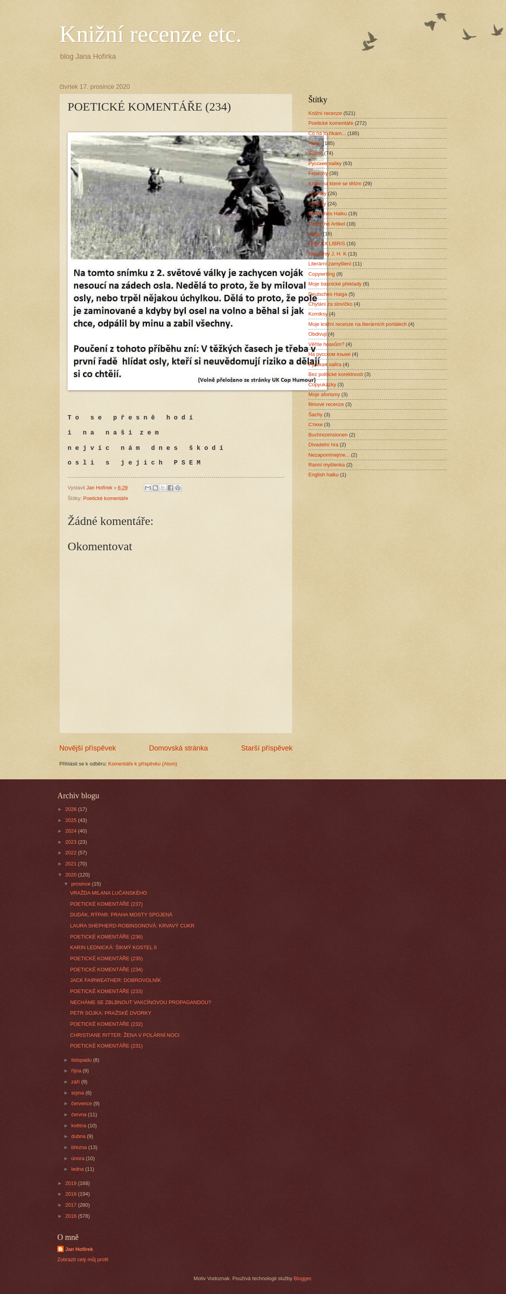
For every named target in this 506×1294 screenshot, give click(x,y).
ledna (78, 1169)
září (76, 1082)
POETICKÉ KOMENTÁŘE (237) (106, 904)
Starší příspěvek (267, 748)
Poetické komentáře (105, 498)
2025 (71, 820)
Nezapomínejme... (328, 455)
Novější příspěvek (87, 748)
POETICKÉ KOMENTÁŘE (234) (106, 969)
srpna (78, 1093)
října (77, 1071)
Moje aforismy (324, 394)
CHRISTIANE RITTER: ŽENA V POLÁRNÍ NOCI (124, 1035)
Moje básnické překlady (335, 284)
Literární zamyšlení (329, 264)
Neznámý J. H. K (327, 254)
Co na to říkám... (327, 133)
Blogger (302, 1278)
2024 (71, 831)
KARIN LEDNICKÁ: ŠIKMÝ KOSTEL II (113, 947)
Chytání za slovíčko (330, 304)
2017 (71, 1205)
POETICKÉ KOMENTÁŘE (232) (106, 1024)
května (79, 1125)
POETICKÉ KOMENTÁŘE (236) (106, 937)
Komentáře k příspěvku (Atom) (142, 764)
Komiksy (318, 314)
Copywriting (321, 274)
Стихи (315, 424)
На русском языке (329, 354)
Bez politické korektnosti (335, 374)
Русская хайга (325, 364)
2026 (71, 809)
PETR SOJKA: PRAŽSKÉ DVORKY (110, 1013)
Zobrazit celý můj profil (82, 1259)
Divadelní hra (323, 445)
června (79, 1114)
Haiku (314, 143)
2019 (71, 1183)
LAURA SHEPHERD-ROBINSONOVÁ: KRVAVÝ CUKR (132, 926)
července (82, 1103)
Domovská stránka (178, 748)
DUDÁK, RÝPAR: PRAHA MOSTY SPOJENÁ (121, 915)
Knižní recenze (325, 113)
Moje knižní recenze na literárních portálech (357, 324)
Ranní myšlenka (326, 465)
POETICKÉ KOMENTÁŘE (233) (106, 991)
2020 (71, 875)
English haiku (323, 475)
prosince (81, 884)
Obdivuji (317, 334)
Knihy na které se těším (335, 183)
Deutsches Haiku (327, 213)
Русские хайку (325, 163)
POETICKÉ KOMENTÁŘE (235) (106, 958)
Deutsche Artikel (326, 224)
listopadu (82, 1060)
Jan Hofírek (79, 1249)
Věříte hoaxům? (326, 344)
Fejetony (318, 173)
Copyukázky (322, 384)
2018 (71, 1194)
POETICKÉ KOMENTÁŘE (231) (106, 1046)
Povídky (317, 193)
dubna (79, 1136)
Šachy (315, 415)
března (79, 1147)
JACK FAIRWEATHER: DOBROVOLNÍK (115, 980)
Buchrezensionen (328, 435)
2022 (71, 853)
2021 (71, 864)
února (78, 1158)
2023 (71, 842)
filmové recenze (326, 404)
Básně (315, 153)
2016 (71, 1216)
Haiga (315, 234)
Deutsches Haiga (327, 294)
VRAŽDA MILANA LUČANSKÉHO (108, 893)
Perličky (317, 204)
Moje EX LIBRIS (326, 243)
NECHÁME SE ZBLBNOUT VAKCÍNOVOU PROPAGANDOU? (140, 1002)
